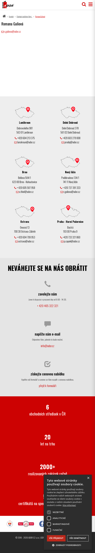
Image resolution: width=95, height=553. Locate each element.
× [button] (88, 478)
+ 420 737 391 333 (70, 188)
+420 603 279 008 (70, 138)
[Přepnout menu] (90, 4)
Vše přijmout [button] (56, 538)
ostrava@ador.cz (24, 241)
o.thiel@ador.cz (24, 192)
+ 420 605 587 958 (24, 188)
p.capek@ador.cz (70, 241)
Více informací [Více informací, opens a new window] (69, 505)
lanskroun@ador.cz (24, 142)
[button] (68, 545)
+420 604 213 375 (25, 138)
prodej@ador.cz (70, 142)
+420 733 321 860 (70, 237)
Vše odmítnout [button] (77, 538)
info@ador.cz (47, 345)
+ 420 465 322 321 (47, 305)
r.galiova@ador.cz (12, 31)
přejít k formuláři (47, 385)
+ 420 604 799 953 (24, 237)
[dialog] (68, 512)
